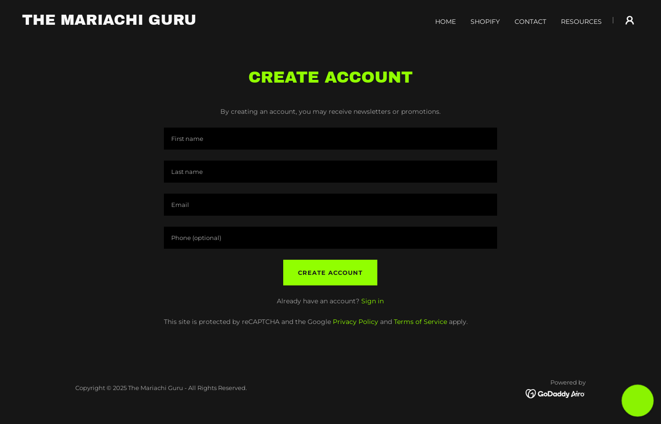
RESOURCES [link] (581, 21)
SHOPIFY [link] (485, 21)
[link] (109, 22)
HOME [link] (445, 21)
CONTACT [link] (530, 21)
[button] (630, 20)
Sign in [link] (372, 301)
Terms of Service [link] (420, 322)
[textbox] (330, 139)
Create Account (330, 272)
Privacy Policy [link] (355, 322)
